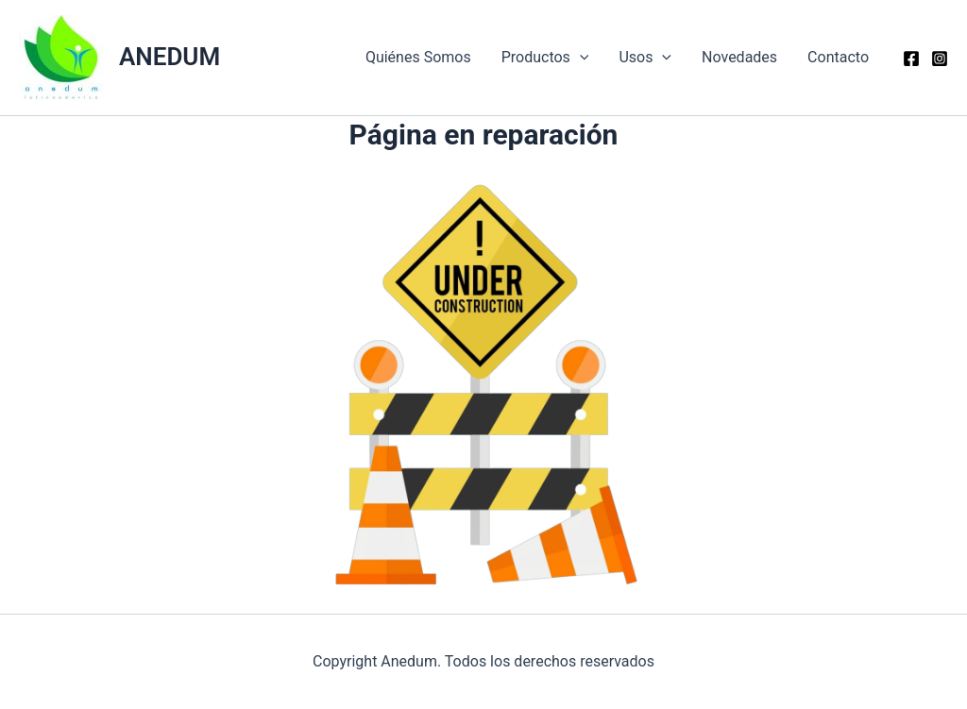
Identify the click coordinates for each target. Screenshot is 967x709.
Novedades (739, 57)
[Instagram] (939, 58)
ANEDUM (169, 56)
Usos (645, 57)
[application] (579, 57)
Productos (545, 57)
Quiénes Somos (418, 57)
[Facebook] (911, 58)
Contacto (838, 57)
